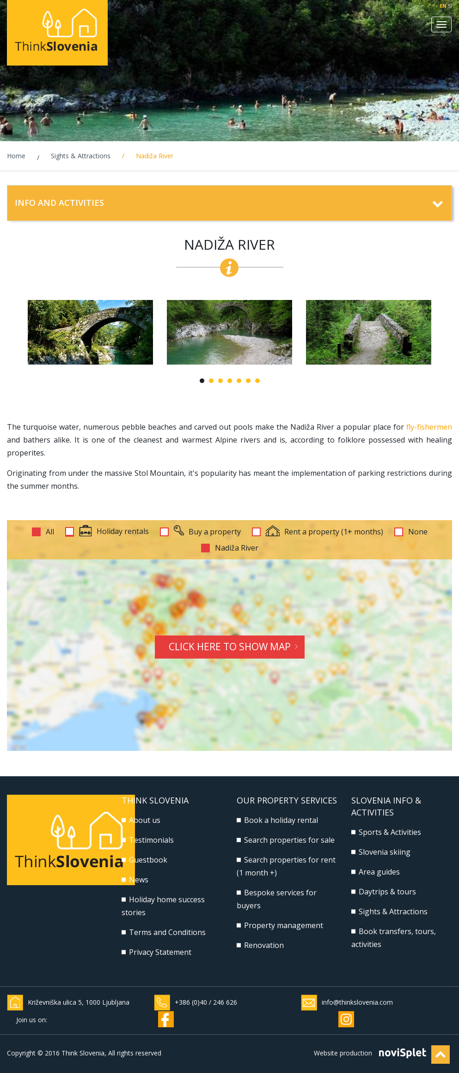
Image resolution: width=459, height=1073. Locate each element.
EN (443, 5)
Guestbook (148, 860)
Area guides (379, 872)
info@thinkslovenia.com (357, 1002)
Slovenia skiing (384, 852)
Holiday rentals (114, 532)
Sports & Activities (390, 832)
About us (144, 820)
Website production (343, 1053)
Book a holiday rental (281, 820)
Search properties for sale (289, 840)
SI (450, 5)
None (418, 532)
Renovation (264, 945)
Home (16, 155)
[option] (90, 332)
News (138, 880)
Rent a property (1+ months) (324, 532)
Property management (283, 925)
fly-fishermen (429, 427)
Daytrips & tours (387, 892)
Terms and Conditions (167, 932)
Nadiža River (236, 548)
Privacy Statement (160, 952)
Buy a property (207, 532)
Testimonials (151, 840)
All (50, 532)
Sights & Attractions (80, 155)
